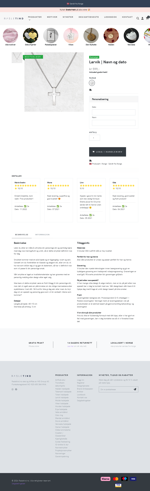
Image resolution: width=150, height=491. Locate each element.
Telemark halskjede (63, 391)
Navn (94, 117)
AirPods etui (60, 379)
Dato (94, 106)
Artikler (80, 391)
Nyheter (68, 17)
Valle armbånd (61, 412)
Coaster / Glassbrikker (60, 434)
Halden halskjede (62, 388)
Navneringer (60, 453)
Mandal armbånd (62, 418)
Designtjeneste (89, 17)
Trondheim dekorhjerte (60, 384)
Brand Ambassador (85, 388)
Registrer (80, 382)
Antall (93, 132)
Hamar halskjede (62, 427)
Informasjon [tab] (42, 234)
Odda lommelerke (62, 429)
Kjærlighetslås (61, 438)
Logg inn (80, 379)
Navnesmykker (61, 447)
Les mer (70, 346)
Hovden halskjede (62, 406)
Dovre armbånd (61, 421)
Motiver (52, 17)
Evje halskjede (61, 409)
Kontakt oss (82, 397)
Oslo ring (59, 415)
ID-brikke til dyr (61, 444)
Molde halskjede (62, 400)
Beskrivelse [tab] (21, 234)
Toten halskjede (61, 394)
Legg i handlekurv (108, 152)
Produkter (35, 18)
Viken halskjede (61, 403)
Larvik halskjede (61, 397)
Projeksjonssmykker (63, 450)
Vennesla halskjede (63, 424)
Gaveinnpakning (62, 456)
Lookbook (110, 17)
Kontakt (127, 17)
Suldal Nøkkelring (62, 441)
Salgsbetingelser (84, 400)
